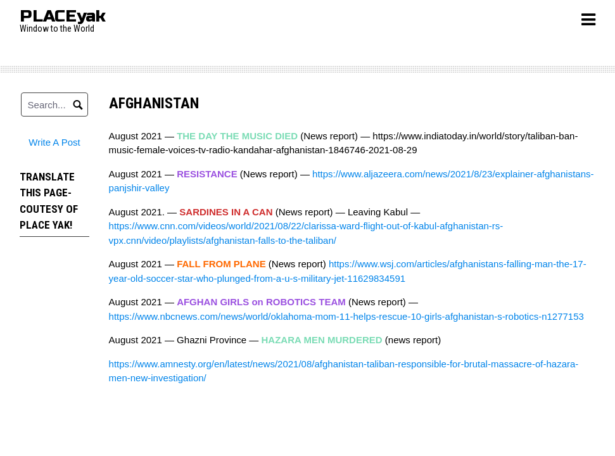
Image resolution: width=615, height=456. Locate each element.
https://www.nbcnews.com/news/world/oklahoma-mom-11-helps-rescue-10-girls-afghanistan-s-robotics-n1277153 (346, 316)
